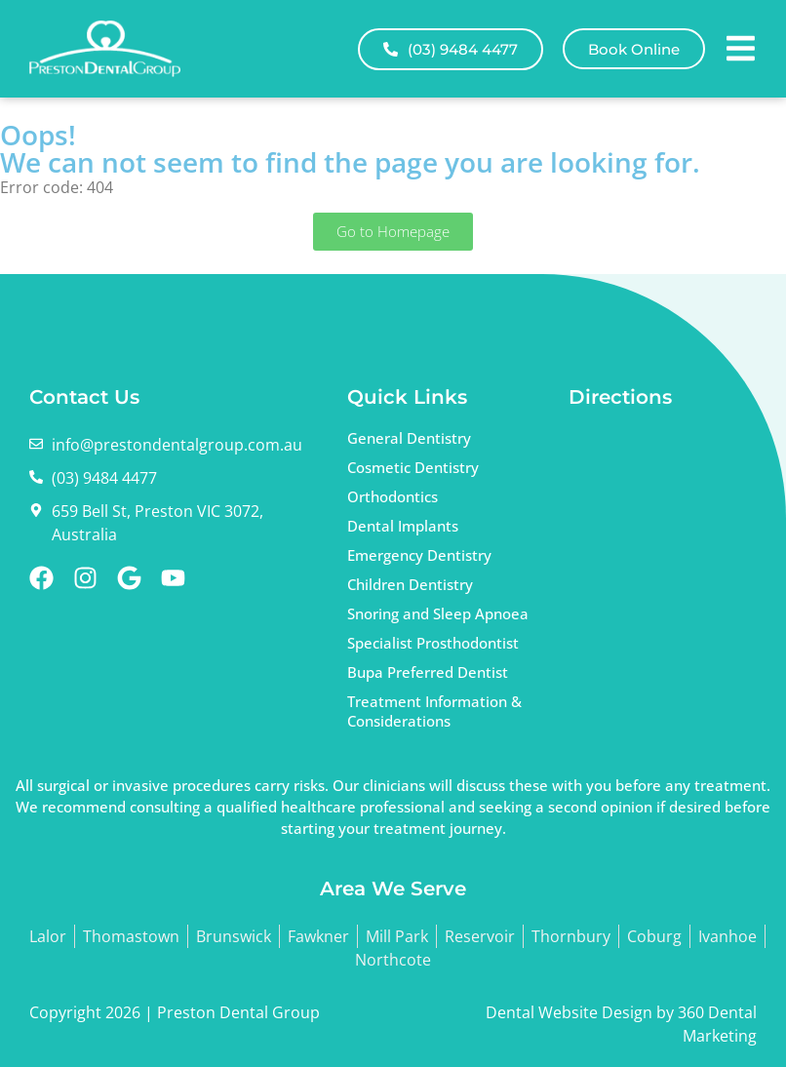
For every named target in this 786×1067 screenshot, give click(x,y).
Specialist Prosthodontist (433, 642)
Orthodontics (392, 496)
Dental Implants (402, 525)
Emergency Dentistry (419, 555)
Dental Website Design (569, 1012)
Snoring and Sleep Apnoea (438, 613)
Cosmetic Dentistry (413, 467)
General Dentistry (409, 438)
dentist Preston (660, 521)
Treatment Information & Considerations (434, 711)
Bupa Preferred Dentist (427, 672)
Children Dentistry (410, 584)
